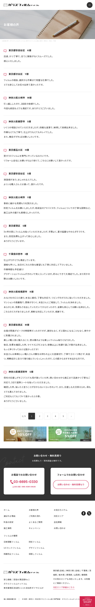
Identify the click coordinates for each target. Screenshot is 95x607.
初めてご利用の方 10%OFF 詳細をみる (87, 601)
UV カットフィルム (12, 548)
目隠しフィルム (35, 554)
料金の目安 (8, 522)
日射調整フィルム (11, 541)
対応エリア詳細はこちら (64, 587)
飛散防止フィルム (11, 554)
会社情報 (58, 522)
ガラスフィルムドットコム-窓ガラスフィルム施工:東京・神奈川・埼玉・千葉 (21, 4)
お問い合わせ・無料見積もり (71, 484)
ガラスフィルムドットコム (21, 572)
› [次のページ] (71, 416)
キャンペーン (34, 528)
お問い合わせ (60, 528)
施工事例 (8, 528)
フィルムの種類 (10, 535)
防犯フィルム (35, 541)
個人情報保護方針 (10, 599)
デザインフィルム (36, 548)
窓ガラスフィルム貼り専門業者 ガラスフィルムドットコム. (52, 599)
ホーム (7, 510)
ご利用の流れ (35, 516)
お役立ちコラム (60, 510)
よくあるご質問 (35, 522)
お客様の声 (34, 510)
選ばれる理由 (9, 516)
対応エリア (59, 516)
